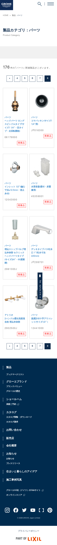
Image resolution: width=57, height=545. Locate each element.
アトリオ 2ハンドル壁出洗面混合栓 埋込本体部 (15, 318)
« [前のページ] (9, 78)
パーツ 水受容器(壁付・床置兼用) (41, 187)
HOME (5, 15)
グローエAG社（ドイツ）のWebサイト (23, 490)
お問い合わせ (14, 430)
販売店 (10, 438)
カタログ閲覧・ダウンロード (19, 417)
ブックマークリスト (54, 288)
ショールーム (14, 399)
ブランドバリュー (14, 387)
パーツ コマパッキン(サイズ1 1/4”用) (41, 121)
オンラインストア (14, 495)
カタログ (11, 412)
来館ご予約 (11, 404)
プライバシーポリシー (28, 531)
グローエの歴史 (13, 391)
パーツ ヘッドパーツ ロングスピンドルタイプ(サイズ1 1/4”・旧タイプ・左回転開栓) (14, 124)
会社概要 (11, 446)
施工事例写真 (14, 480)
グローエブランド (16, 382)
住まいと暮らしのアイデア (21, 471)
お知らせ (11, 454)
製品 (14, 15)
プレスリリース (13, 464)
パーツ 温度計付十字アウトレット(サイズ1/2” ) (41, 318)
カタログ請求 (12, 422)
